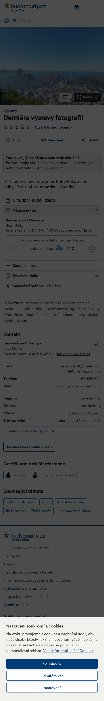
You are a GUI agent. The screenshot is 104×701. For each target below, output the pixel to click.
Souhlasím (52, 664)
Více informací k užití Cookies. (68, 650)
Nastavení (52, 687)
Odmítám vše (52, 676)
